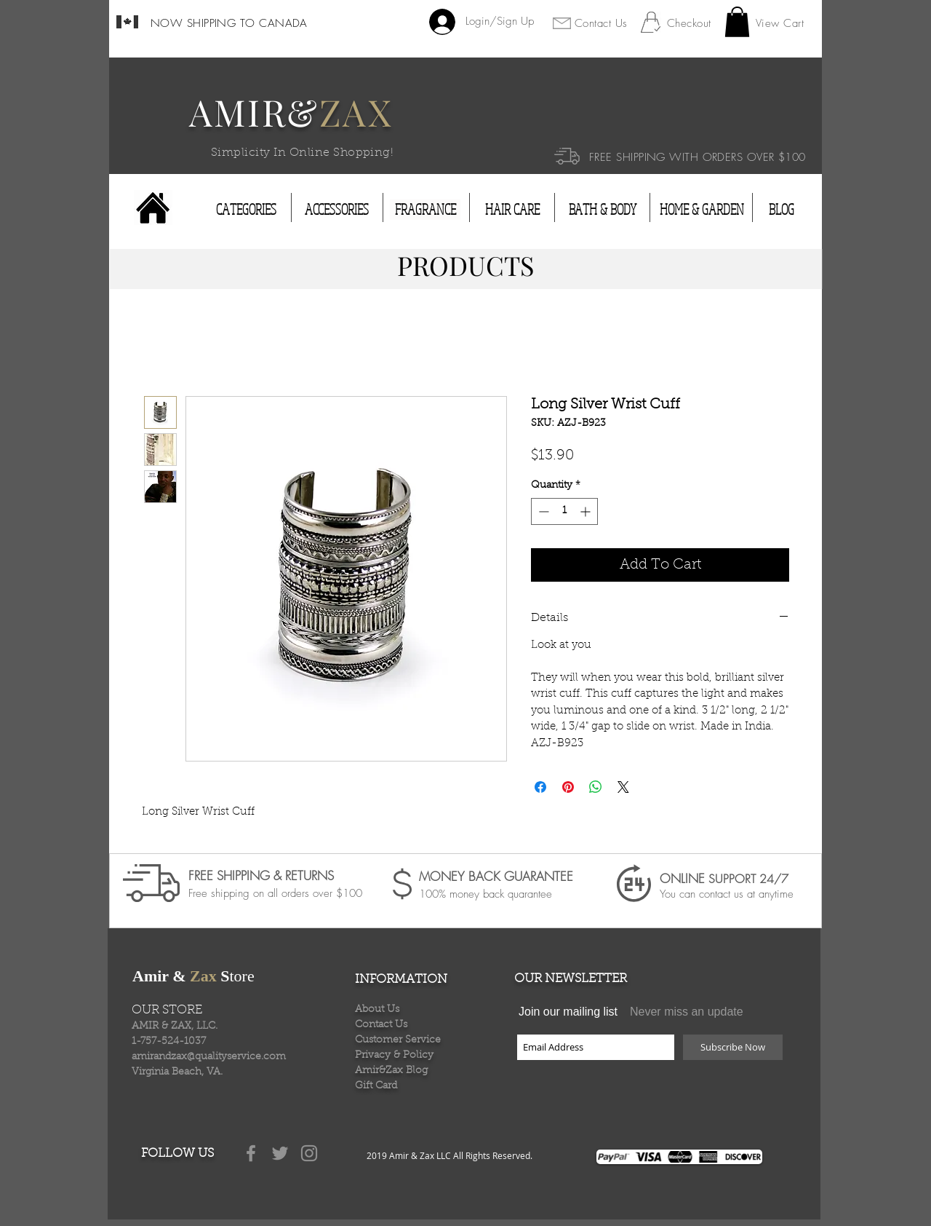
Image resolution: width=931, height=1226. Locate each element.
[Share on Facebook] (540, 787)
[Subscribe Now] (733, 1047)
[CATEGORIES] (246, 209)
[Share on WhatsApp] (595, 787)
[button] (737, 22)
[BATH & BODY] (602, 209)
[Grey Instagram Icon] (309, 1153)
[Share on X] (623, 787)
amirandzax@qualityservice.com (209, 1057)
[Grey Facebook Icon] (251, 1153)
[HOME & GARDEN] (702, 209)
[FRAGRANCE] (425, 209)
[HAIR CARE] (512, 209)
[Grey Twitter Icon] (280, 1153)
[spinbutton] (564, 511)
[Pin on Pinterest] (568, 787)
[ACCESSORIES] (337, 209)
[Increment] (587, 511)
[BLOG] (781, 209)
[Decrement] (542, 511)
